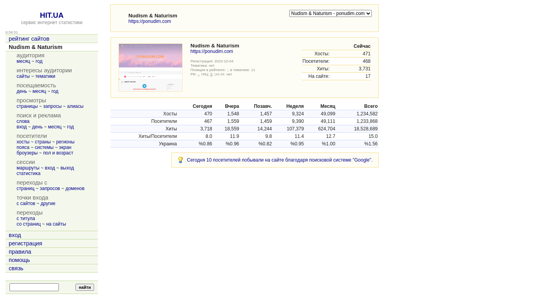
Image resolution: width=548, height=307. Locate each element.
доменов (75, 188)
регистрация (25, 243)
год (39, 61)
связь (16, 268)
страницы (27, 106)
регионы (65, 142)
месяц (23, 61)
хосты (23, 142)
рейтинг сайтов (29, 39)
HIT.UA (52, 15)
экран (65, 147)
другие (48, 203)
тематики (45, 76)
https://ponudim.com (149, 21)
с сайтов (26, 203)
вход (22, 127)
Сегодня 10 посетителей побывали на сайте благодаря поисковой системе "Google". (280, 160)
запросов (50, 188)
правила (20, 252)
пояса (23, 147)
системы (44, 147)
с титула (26, 218)
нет (212, 65)
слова (23, 121)
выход (67, 168)
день (22, 91)
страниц (25, 188)
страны (43, 142)
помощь (19, 260)
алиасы (75, 106)
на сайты (56, 224)
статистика (28, 173)
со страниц (29, 224)
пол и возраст (58, 153)
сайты (23, 76)
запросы (52, 106)
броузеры (27, 153)
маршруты (28, 168)
